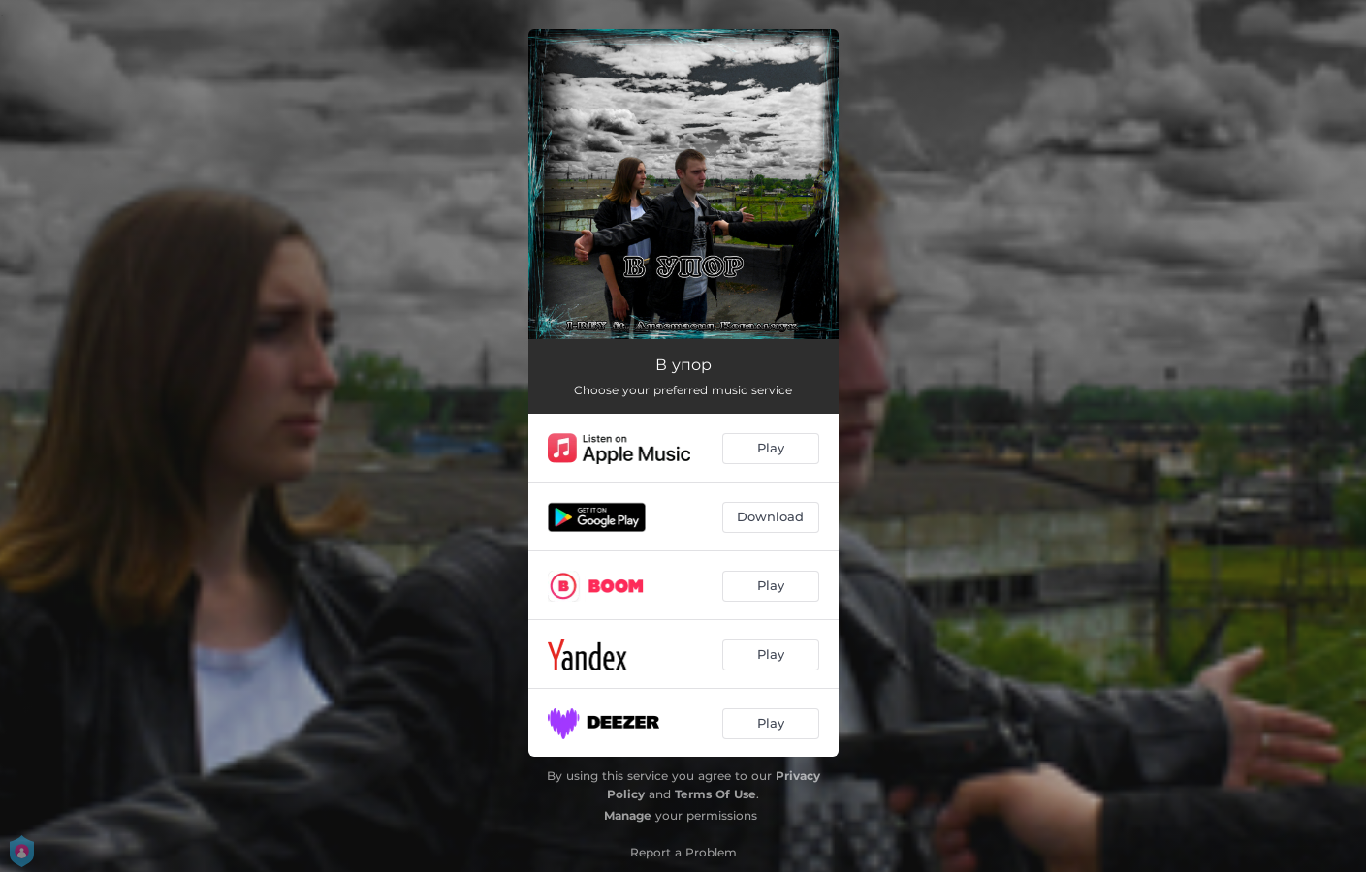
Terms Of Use (715, 794)
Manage (627, 815)
